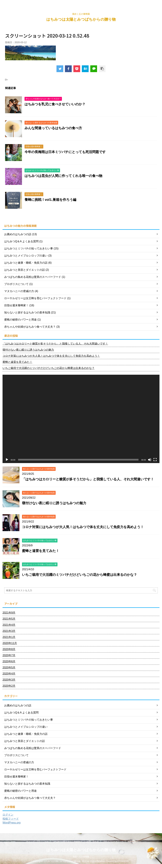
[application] (81, 419)
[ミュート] (149, 459)
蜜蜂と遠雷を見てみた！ (17, 361)
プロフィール (43, 841)
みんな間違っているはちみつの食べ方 (53, 128)
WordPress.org (11, 822)
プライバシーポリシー (113, 841)
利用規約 (132, 841)
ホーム (29, 841)
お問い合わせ (93, 841)
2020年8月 (9, 649)
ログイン (8, 814)
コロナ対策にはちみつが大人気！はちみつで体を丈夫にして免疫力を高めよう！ (51, 355)
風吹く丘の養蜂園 (81, 857)
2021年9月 (9, 612)
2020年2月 (9, 685)
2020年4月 (9, 673)
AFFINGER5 (122, 861)
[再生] (7, 459)
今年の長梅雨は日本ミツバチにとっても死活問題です (65, 152)
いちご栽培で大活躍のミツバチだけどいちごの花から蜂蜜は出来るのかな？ (49, 368)
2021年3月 (9, 631)
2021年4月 (9, 624)
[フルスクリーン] (155, 459)
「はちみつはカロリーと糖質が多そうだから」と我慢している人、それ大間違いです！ (55, 343)
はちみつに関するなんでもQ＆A (67, 841)
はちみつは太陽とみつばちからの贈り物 (81, 19)
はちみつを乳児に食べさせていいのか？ (55, 104)
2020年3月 (9, 679)
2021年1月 (9, 637)
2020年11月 (10, 643)
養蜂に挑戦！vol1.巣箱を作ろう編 (50, 199)
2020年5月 (9, 667)
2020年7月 (9, 655)
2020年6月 (9, 661)
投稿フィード (11, 818)
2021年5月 (9, 618)
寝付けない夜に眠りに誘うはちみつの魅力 (28, 349)
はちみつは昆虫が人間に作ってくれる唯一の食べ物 (63, 176)
